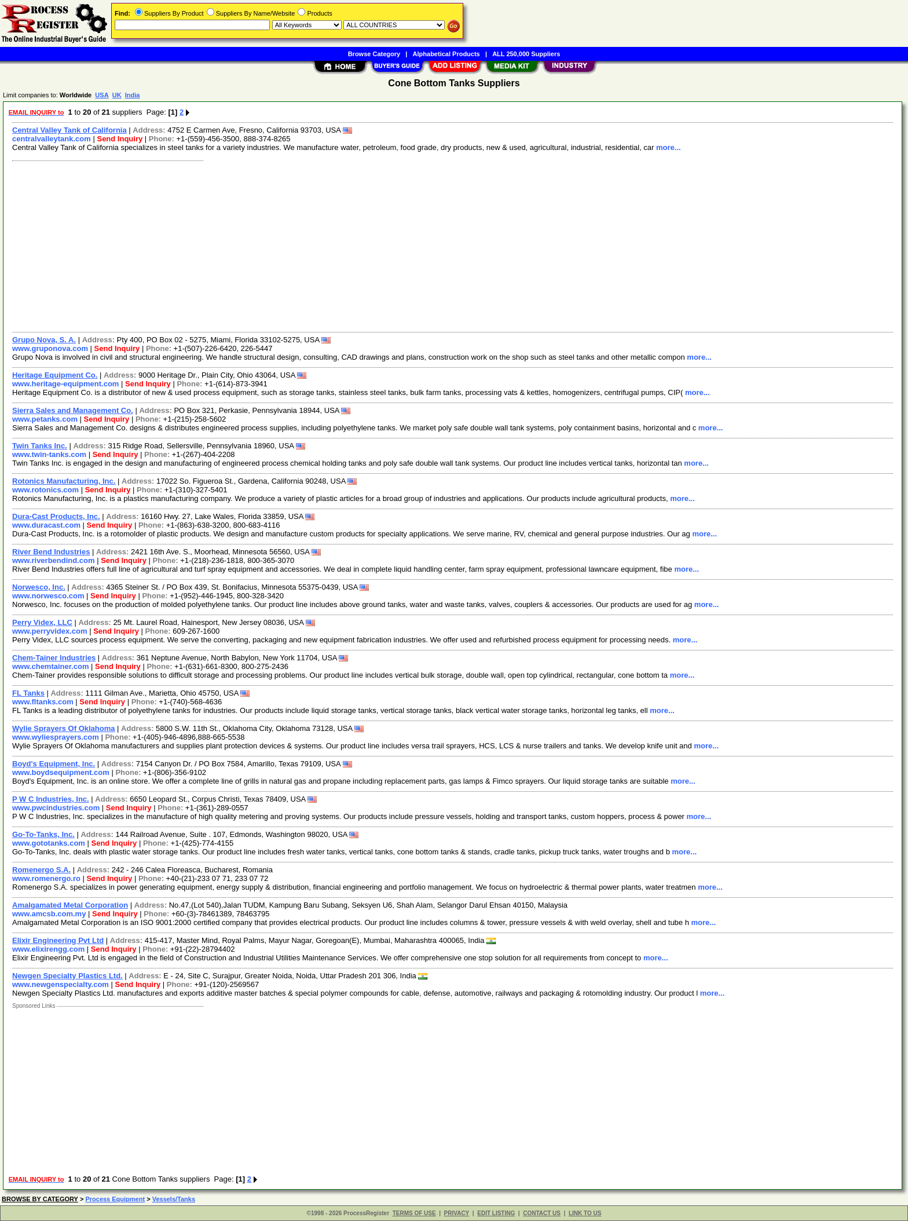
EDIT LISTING (496, 1213)
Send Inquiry (119, 138)
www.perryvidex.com (49, 631)
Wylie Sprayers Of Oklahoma (63, 728)
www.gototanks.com (48, 843)
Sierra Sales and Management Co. (72, 410)
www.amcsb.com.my (49, 913)
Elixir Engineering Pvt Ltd (58, 940)
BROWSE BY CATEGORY (40, 1199)
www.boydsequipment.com (60, 772)
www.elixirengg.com (48, 949)
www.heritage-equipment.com (65, 383)
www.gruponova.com (50, 348)
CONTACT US (542, 1213)
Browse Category (374, 53)
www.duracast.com (46, 525)
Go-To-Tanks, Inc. (43, 834)
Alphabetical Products (446, 53)
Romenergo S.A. (41, 869)
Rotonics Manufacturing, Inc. (63, 481)
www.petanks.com (45, 419)
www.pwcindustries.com (56, 807)
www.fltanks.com (43, 701)
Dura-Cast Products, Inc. (56, 516)
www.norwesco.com (48, 595)
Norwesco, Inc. (38, 587)
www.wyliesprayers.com (55, 737)
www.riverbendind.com (53, 560)
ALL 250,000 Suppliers (526, 53)
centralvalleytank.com (51, 138)
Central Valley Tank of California (69, 130)
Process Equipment (115, 1199)
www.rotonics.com (45, 489)
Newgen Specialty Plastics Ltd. (67, 975)
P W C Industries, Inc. (50, 799)
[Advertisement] (355, 245)
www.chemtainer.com (50, 666)
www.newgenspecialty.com (60, 984)
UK (117, 95)
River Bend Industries (51, 551)
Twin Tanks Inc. (39, 445)
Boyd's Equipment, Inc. (53, 763)
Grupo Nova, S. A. (44, 339)
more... (668, 147)
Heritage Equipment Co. (54, 375)
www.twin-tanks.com (49, 454)
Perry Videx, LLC (42, 622)
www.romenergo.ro (46, 878)
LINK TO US (585, 1213)
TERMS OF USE (414, 1213)
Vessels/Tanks (173, 1199)
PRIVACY (457, 1213)
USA (101, 95)
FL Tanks (28, 693)
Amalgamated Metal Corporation (70, 905)
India (132, 95)
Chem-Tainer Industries (54, 657)
